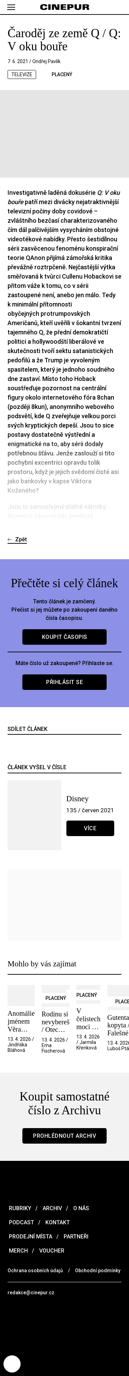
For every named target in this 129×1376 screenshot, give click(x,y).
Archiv (51, 1208)
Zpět (21, 539)
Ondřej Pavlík (46, 61)
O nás (80, 1208)
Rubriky (19, 1208)
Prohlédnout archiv (64, 1136)
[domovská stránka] (64, 7)
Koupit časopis (64, 637)
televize (21, 74)
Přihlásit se (64, 682)
